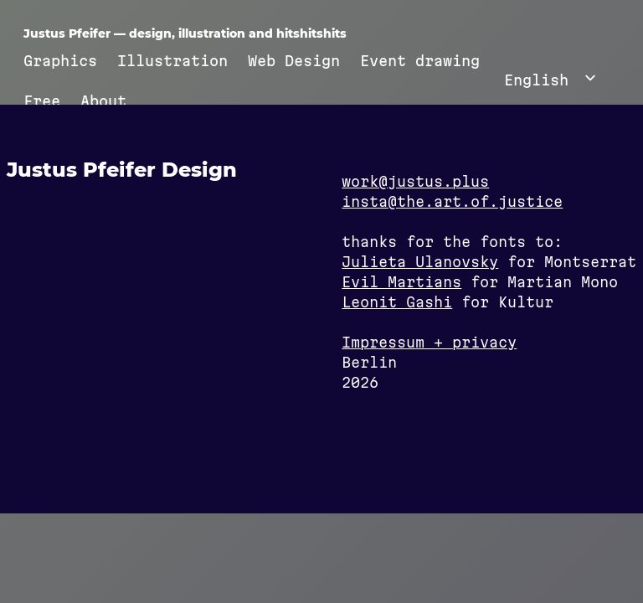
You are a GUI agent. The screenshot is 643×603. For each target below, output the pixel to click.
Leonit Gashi (397, 302)
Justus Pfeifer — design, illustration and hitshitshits (185, 33)
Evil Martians (401, 282)
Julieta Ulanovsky (420, 262)
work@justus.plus (415, 181)
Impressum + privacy (429, 342)
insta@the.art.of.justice (452, 201)
